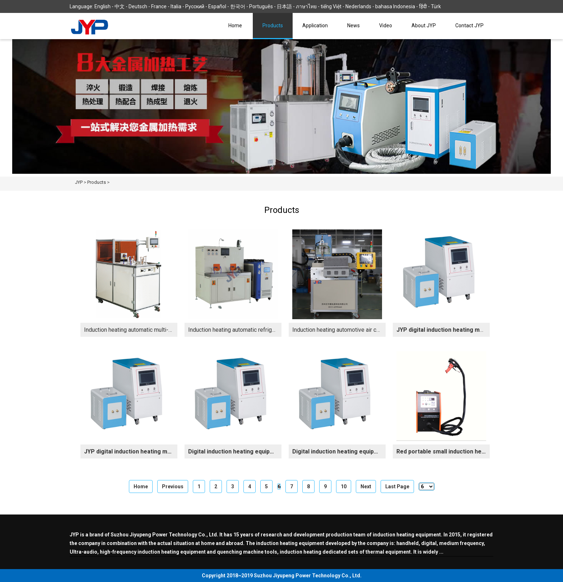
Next (365, 486)
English (102, 6)
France (159, 6)
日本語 (284, 6)
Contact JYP (469, 25)
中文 (120, 6)
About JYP (423, 25)
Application (315, 25)
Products (272, 25)
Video (385, 25)
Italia (176, 6)
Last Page (397, 486)
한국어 (237, 6)
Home (235, 25)
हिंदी (423, 6)
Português (261, 6)
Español (217, 6)
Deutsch (138, 6)
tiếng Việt (331, 6)
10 (343, 486)
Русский (194, 6)
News (353, 25)
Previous (172, 486)
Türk (436, 6)
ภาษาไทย (306, 6)
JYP (79, 182)
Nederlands (358, 6)
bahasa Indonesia (395, 6)
